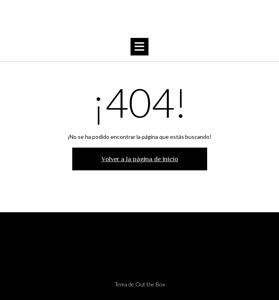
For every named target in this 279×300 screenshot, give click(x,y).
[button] (139, 46)
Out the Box (150, 284)
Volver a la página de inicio (139, 159)
